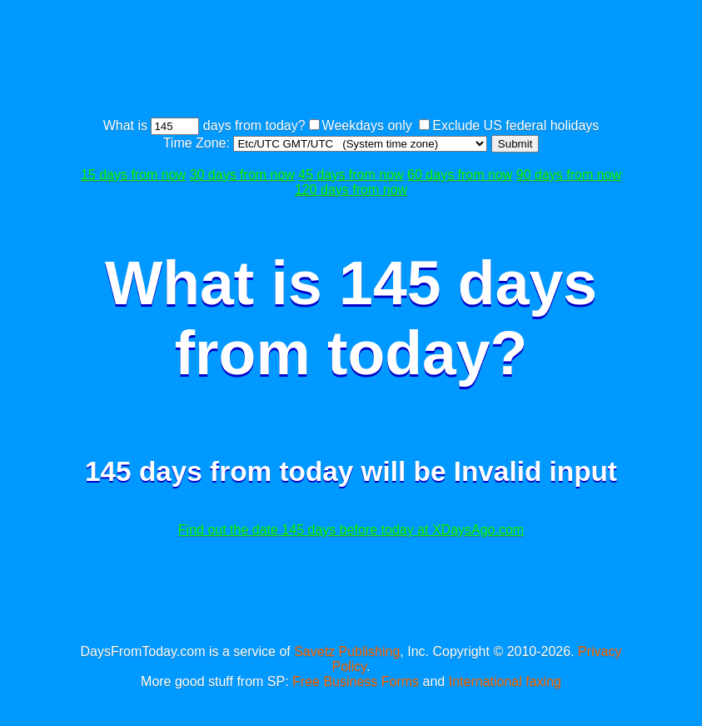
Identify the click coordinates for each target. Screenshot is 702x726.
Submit (515, 144)
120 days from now (351, 190)
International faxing (505, 681)
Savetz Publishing (347, 651)
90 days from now (568, 175)
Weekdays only (367, 125)
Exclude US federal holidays (515, 125)
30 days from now (242, 175)
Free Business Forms (355, 681)
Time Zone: (198, 143)
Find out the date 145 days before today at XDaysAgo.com (351, 530)
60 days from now (459, 175)
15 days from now (133, 175)
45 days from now (350, 175)
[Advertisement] (376, 60)
